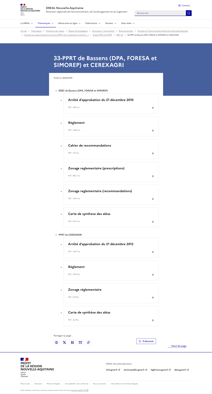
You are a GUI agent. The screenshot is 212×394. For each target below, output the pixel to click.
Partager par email (80, 342)
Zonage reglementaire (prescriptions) (96, 168)
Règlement (76, 122)
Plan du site (25, 383)
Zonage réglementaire (85, 289)
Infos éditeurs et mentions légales (124, 383)
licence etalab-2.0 (78, 390)
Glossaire (38, 383)
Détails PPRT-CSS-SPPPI (102, 35)
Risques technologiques (78, 31)
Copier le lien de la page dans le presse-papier (88, 342)
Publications (91, 23)
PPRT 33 (119, 35)
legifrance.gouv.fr (159, 369)
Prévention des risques (55, 31)
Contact (186, 5)
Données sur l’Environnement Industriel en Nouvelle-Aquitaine (162, 31)
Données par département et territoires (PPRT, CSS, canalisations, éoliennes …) (56, 35)
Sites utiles (126, 23)
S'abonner (146, 341)
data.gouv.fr (180, 369)
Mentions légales (53, 383)
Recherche (189, 13)
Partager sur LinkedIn (72, 342)
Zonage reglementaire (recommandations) (100, 191)
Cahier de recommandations (89, 145)
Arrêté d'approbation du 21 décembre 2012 (100, 244)
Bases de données (126, 31)
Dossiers (109, 23)
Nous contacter (99, 383)
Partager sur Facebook (56, 342)
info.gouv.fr (111, 369)
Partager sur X (64, 342)
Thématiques (44, 23)
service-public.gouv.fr (134, 369)
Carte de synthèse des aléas (89, 312)
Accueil (24, 31)
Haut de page (178, 346)
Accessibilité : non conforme (76, 383)
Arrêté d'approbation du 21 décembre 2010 (100, 100)
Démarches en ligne (67, 23)
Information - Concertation (103, 31)
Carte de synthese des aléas (89, 214)
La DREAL (25, 23)
